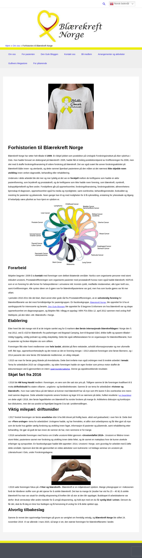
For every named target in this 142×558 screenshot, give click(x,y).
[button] (104, 4)
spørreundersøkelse (60, 369)
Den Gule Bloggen (45, 54)
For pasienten (25, 54)
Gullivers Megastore (16, 63)
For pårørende (37, 63)
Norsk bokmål (119, 4)
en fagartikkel (125, 395)
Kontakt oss (63, 54)
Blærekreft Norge (98, 302)
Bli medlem (78, 54)
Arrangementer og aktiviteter (101, 54)
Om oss (11, 54)
